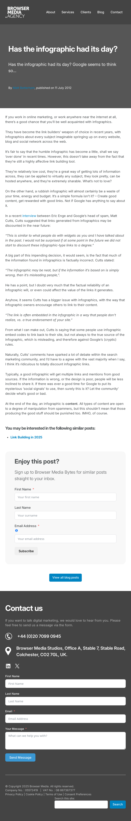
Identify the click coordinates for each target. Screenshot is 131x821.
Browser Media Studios (39, 648)
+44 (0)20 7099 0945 (39, 636)
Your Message (14, 728)
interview (29, 216)
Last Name (23, 508)
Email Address (25, 526)
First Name (23, 489)
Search (118, 804)
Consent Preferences (78, 794)
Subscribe (26, 551)
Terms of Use (53, 794)
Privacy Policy (14, 794)
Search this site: (65, 798)
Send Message (20, 757)
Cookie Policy (34, 794)
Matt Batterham (24, 88)
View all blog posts (65, 577)
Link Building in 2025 (26, 437)
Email (8, 711)
